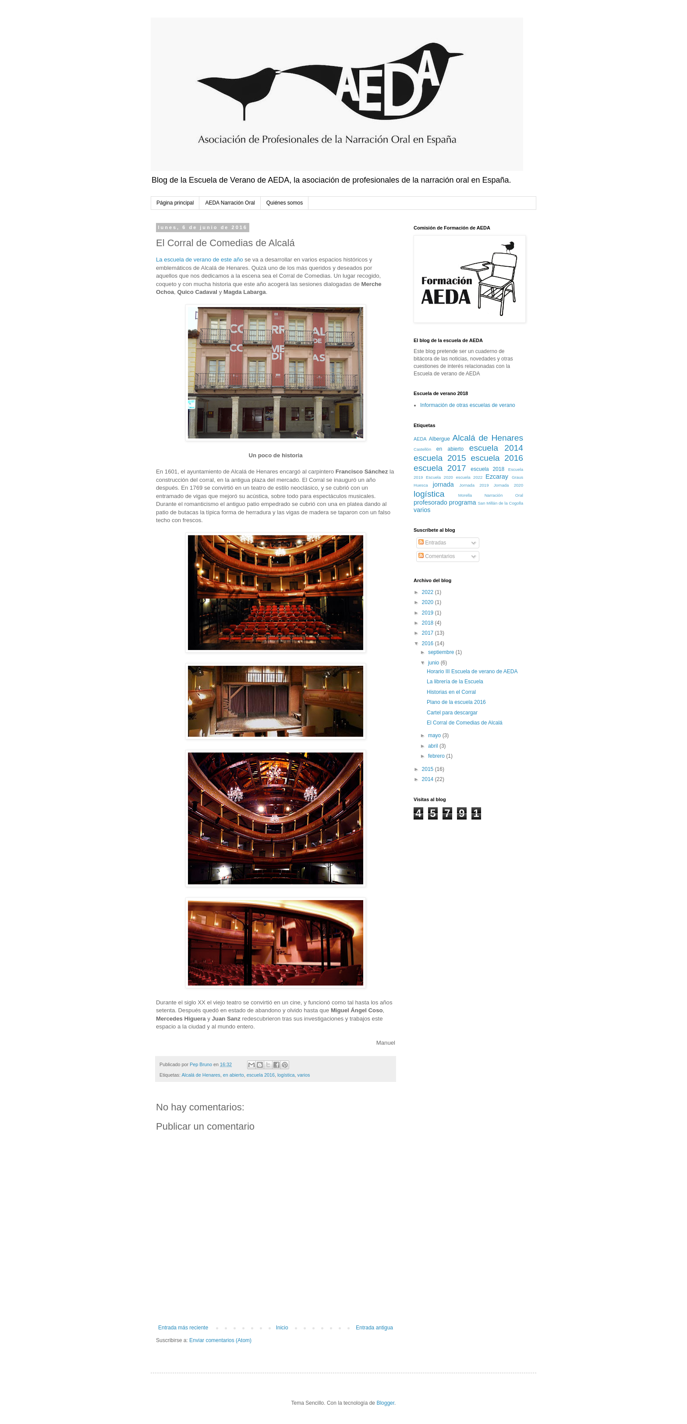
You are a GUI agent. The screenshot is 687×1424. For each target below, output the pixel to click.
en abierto (233, 1075)
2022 (428, 592)
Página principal (175, 203)
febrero (437, 756)
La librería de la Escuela (455, 681)
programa (462, 502)
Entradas (432, 543)
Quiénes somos (284, 203)
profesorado (430, 502)
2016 (428, 643)
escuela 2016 (261, 1075)
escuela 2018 (487, 469)
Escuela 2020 (439, 477)
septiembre (442, 652)
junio (434, 663)
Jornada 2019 (474, 485)
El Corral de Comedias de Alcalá (465, 723)
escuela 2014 (496, 447)
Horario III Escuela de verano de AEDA (472, 671)
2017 (428, 633)
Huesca (421, 485)
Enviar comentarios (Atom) (220, 1340)
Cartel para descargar (452, 713)
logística (286, 1075)
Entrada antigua (374, 1328)
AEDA (420, 439)
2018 (428, 623)
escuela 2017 (440, 468)
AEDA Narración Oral (230, 203)
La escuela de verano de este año (199, 259)
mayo (435, 735)
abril (433, 746)
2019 (428, 613)
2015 (428, 769)
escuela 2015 (440, 458)
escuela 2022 (469, 477)
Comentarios (436, 556)
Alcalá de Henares (200, 1075)
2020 (428, 602)
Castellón (422, 449)
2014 (428, 779)
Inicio (282, 1328)
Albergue (439, 439)
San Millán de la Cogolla (500, 503)
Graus (517, 477)
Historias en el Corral (451, 692)
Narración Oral (504, 495)
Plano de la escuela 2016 (456, 702)
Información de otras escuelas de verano (467, 405)
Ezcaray (496, 476)
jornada (443, 484)
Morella (465, 495)
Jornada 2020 (508, 485)
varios (303, 1075)
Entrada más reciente (183, 1328)
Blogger (385, 1403)
